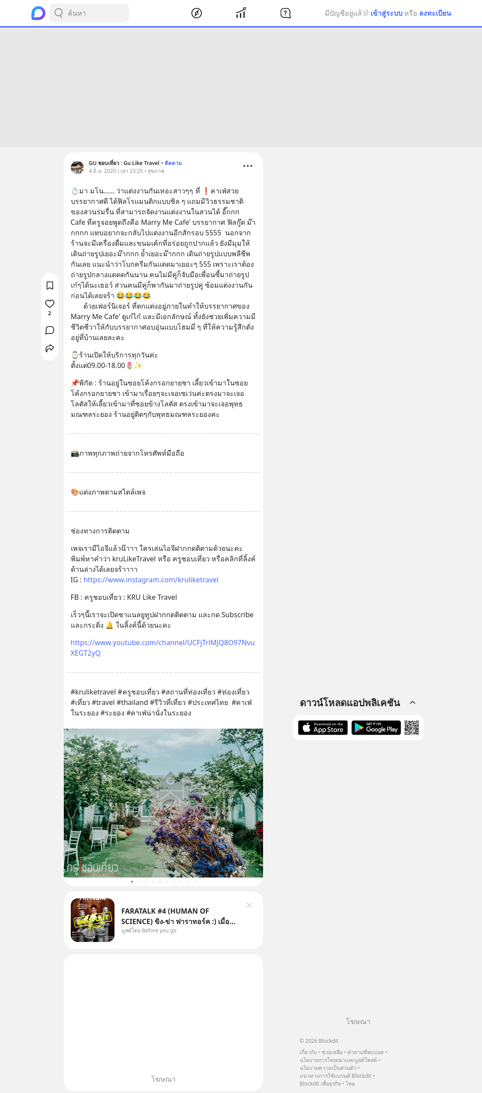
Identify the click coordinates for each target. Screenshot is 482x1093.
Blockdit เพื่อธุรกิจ (320, 1083)
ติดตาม (173, 163)
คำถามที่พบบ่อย (365, 1052)
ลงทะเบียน (435, 13)
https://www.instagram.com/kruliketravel (150, 579)
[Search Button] (58, 13)
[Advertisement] (241, 87)
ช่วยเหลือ (332, 1052)
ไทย (350, 1083)
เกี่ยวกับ (308, 1052)
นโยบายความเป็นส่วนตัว (328, 1068)
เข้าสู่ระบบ (386, 13)
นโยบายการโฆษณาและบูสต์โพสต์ (338, 1060)
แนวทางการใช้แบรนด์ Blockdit (335, 1075)
